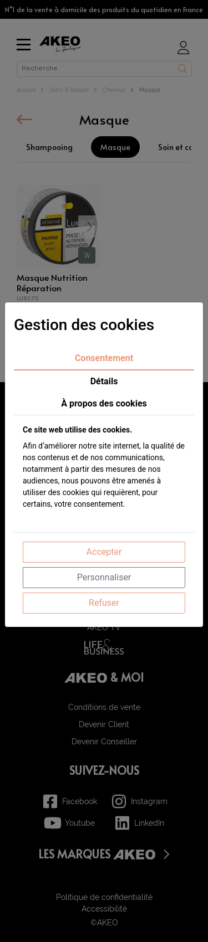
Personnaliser (104, 577)
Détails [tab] (104, 381)
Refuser (104, 603)
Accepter (104, 552)
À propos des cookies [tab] (104, 403)
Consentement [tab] (104, 358)
